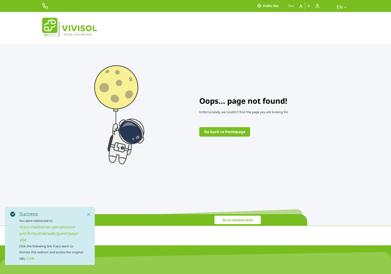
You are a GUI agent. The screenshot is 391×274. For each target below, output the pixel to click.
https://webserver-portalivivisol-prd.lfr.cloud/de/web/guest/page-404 (49, 233)
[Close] (89, 214)
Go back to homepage (224, 131)
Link (31, 258)
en (342, 7)
